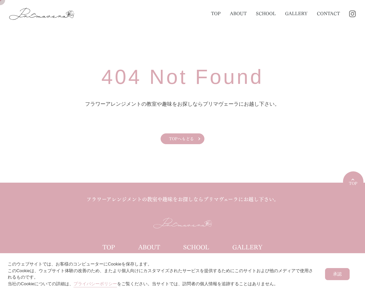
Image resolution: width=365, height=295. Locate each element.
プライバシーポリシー (95, 283)
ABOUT (238, 13)
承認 (337, 274)
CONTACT (328, 13)
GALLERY (296, 13)
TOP (216, 13)
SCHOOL (266, 13)
